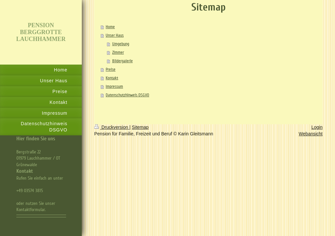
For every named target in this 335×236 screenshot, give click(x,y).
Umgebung (120, 44)
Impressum (114, 86)
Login (317, 127)
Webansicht (311, 133)
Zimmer (118, 52)
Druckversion (111, 127)
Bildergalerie (122, 61)
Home (110, 27)
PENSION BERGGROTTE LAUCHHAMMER (41, 32)
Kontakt (112, 78)
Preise (110, 69)
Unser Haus (115, 35)
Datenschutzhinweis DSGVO (127, 95)
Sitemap (140, 127)
